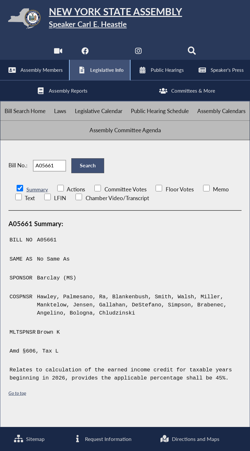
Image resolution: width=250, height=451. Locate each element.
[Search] (192, 55)
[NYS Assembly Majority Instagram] (138, 55)
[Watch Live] (57, 55)
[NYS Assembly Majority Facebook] (84, 55)
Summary (37, 203)
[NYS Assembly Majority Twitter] (111, 55)
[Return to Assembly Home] (125, 19)
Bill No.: (17, 177)
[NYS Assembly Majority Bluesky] (165, 55)
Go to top (17, 406)
